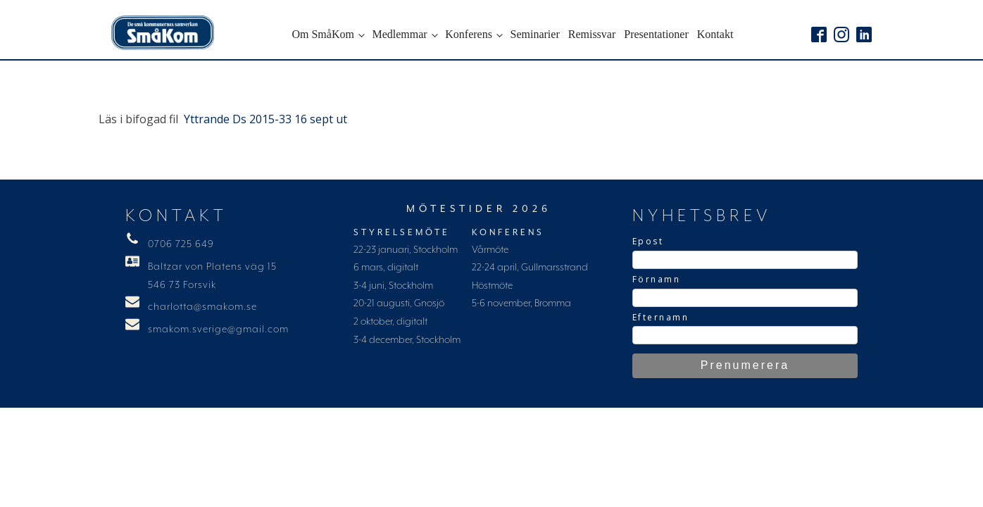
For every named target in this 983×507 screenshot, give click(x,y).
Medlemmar (399, 34)
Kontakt (715, 34)
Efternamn (660, 317)
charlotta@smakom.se (202, 307)
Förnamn (656, 279)
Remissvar (592, 34)
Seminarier (535, 34)
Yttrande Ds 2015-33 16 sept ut (265, 119)
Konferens (468, 34)
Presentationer (656, 34)
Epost (648, 241)
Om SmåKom (322, 34)
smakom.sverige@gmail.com (218, 329)
